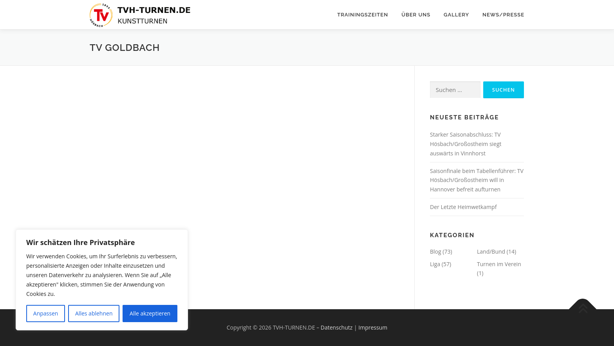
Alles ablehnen (93, 313)
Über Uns (415, 15)
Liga (435, 264)
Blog (435, 251)
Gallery (456, 15)
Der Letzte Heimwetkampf (463, 207)
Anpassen (45, 313)
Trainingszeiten (362, 15)
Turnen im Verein (499, 264)
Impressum (372, 327)
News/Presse (503, 15)
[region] (102, 279)
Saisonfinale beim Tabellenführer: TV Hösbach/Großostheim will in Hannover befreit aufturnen (477, 180)
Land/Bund (491, 251)
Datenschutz (336, 327)
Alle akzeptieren (150, 313)
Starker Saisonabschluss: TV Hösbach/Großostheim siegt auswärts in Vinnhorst (466, 144)
